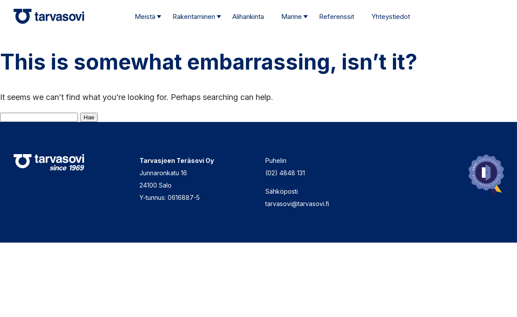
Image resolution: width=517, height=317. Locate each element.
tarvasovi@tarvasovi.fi (297, 203)
